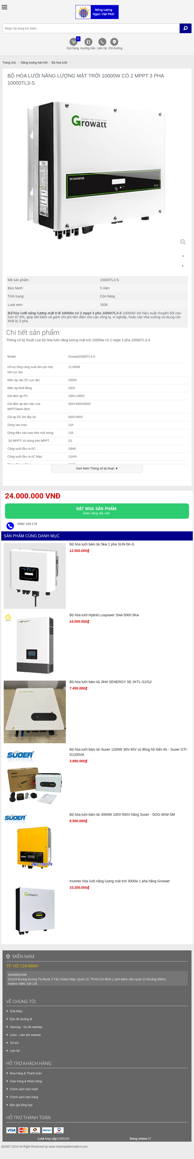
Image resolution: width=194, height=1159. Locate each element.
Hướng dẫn (88, 48)
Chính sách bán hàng (24, 1098)
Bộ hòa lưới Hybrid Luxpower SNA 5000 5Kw (104, 616)
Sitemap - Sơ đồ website (26, 1028)
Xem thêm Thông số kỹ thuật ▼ (97, 469)
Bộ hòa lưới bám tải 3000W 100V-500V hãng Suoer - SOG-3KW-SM (122, 815)
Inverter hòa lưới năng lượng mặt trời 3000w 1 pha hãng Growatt (119, 882)
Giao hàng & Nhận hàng (26, 1082)
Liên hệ (102, 48)
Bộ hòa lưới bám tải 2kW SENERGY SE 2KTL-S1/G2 (111, 683)
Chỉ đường (115, 48)
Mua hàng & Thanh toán (26, 1074)
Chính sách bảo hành (24, 1090)
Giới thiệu (16, 1012)
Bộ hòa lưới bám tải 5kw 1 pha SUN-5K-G (102, 545)
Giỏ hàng (73, 43)
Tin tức (14, 1044)
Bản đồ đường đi (21, 1020)
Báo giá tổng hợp (21, 1106)
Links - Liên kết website (25, 1036)
